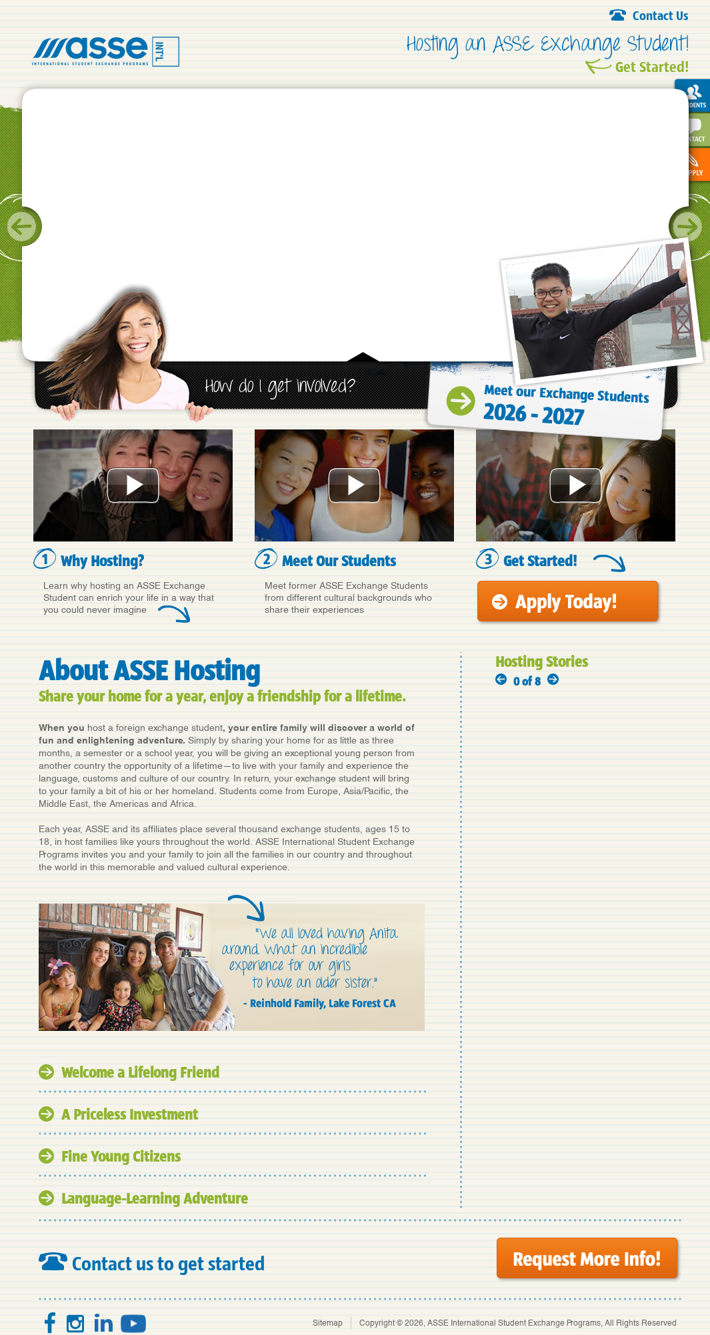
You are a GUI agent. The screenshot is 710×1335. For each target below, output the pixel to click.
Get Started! (652, 66)
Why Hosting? (102, 560)
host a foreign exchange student (155, 728)
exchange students (320, 829)
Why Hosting (133, 485)
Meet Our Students (354, 485)
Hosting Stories (541, 661)
